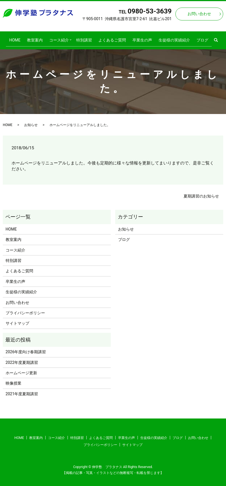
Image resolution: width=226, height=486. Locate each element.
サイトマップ (17, 320)
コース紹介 (62, 38)
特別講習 (86, 38)
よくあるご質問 (111, 38)
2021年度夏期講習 (22, 390)
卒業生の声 (139, 38)
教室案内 (40, 38)
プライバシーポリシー (25, 309)
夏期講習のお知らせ (201, 192)
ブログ (194, 38)
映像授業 (13, 380)
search (209, 38)
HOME (23, 38)
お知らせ (31, 121)
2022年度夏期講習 (22, 359)
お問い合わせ (199, 13)
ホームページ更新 (21, 369)
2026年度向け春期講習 (26, 348)
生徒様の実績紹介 (168, 38)
